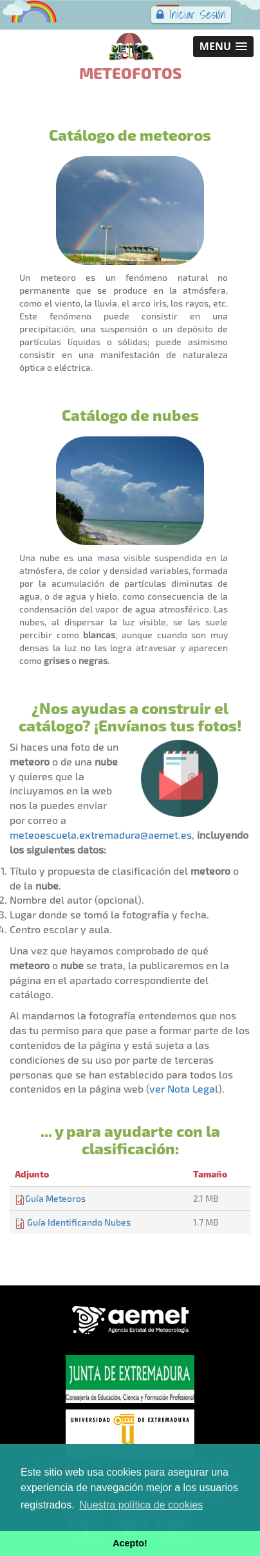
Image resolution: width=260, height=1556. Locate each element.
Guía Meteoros (55, 1198)
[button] (223, 46)
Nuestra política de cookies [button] (141, 1504)
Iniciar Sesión (191, 14)
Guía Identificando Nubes (79, 1222)
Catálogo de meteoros (130, 134)
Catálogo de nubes (130, 415)
